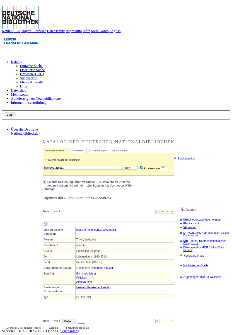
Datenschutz (56, 31)
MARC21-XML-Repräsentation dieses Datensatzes (206, 234)
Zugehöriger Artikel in (202, 277)
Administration (184, 158)
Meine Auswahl (31, 82)
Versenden (189, 227)
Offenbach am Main (102, 267)
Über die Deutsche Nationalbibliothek (24, 131)
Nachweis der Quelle (195, 265)
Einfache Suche (31, 66)
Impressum (74, 31)
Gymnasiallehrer (86, 273)
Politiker (81, 277)
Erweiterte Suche (32, 70)
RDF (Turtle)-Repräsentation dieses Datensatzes (204, 242)
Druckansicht (191, 223)
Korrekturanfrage (192, 255)
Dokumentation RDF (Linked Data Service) (203, 249)
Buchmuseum (119, 150)
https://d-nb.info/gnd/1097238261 (96, 229)
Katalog (16, 62)
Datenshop (18, 90)
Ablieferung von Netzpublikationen (37, 98)
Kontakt (8, 31)
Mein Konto (100, 31)
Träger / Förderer (33, 31)
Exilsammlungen (97, 150)
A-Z (17, 31)
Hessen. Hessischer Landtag (93, 287)
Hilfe (86, 31)
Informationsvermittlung (28, 102)
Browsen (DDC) (32, 74)
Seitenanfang (69, 331)
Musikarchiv (76, 150)
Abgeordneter (84, 281)
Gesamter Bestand (54, 150)
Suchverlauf (28, 78)
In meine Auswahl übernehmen (202, 219)
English (115, 31)
